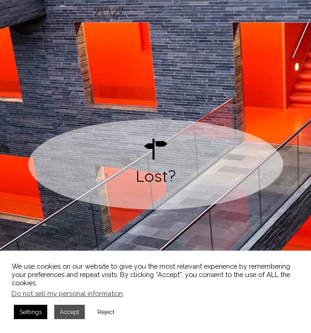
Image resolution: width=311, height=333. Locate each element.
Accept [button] (69, 311)
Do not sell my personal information (67, 293)
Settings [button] (30, 311)
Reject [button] (105, 311)
